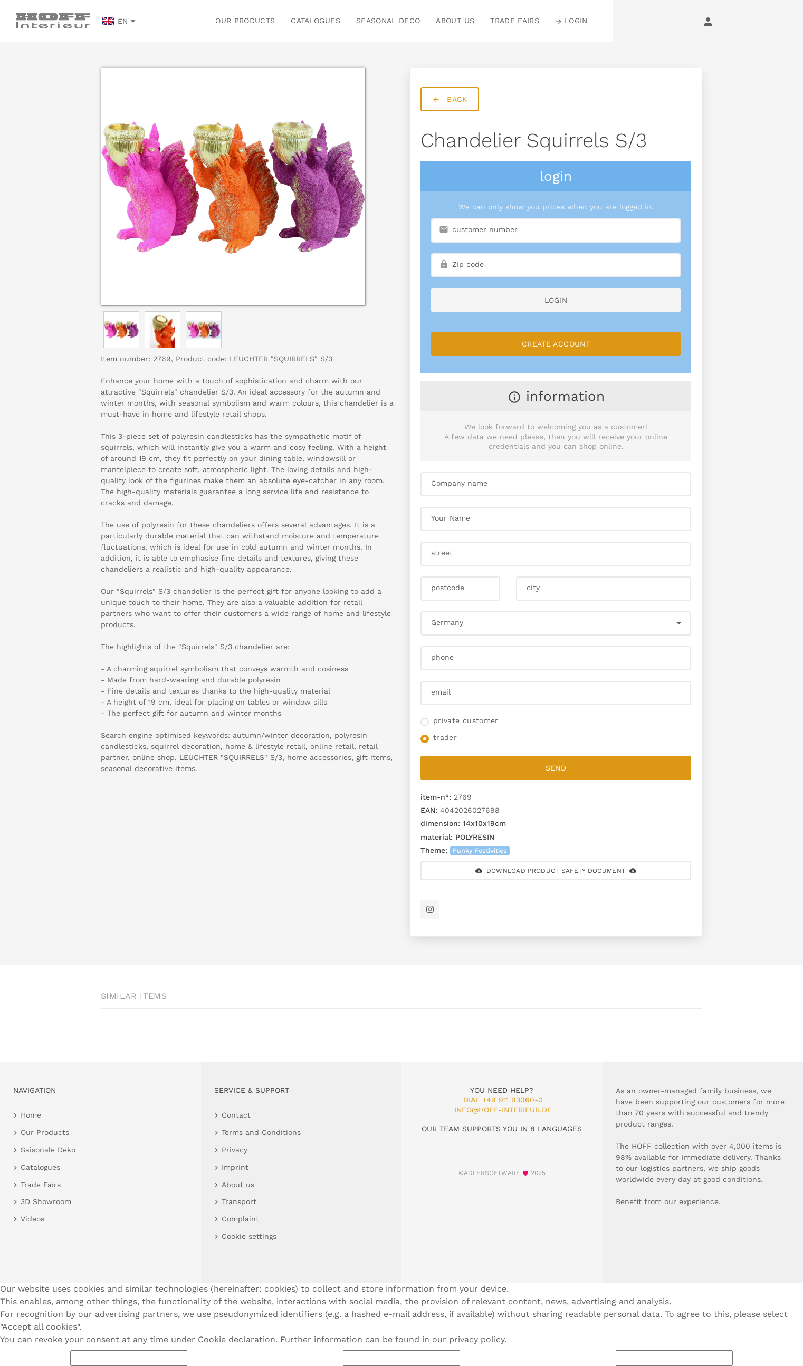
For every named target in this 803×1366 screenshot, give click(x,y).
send (556, 768)
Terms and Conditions (261, 1132)
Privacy (234, 1150)
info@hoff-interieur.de (503, 1109)
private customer (466, 720)
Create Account (556, 344)
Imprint (235, 1167)
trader (445, 737)
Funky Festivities (480, 850)
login (556, 300)
